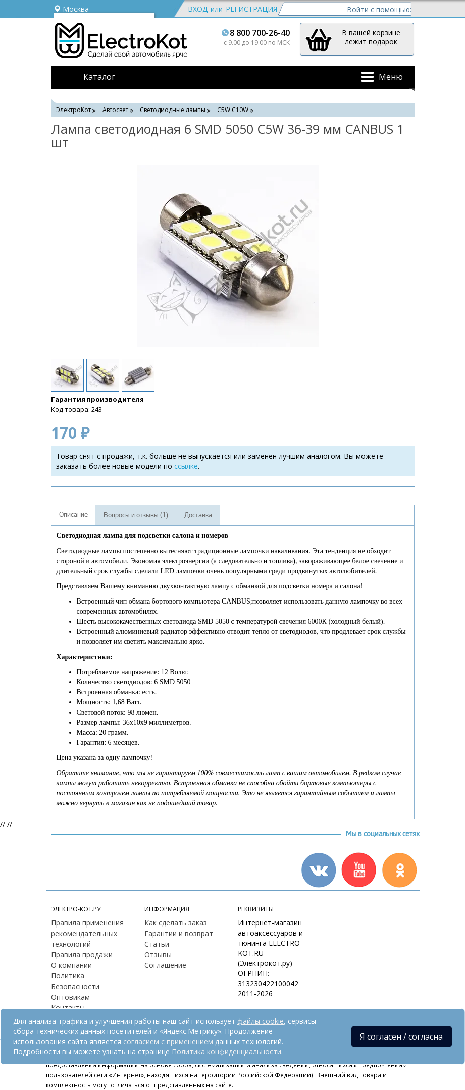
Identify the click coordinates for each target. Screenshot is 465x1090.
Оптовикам (70, 997)
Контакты (68, 1007)
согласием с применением (168, 1041)
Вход (198, 9)
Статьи (156, 944)
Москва (71, 9)
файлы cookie (260, 1021)
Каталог (99, 76)
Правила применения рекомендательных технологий (87, 933)
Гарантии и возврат (178, 933)
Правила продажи (82, 954)
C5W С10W (232, 109)
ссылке (186, 466)
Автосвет (115, 109)
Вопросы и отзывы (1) (136, 515)
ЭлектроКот (73, 109)
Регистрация (251, 9)
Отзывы (158, 954)
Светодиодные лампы (172, 109)
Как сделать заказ (175, 923)
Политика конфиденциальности (226, 1051)
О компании (71, 965)
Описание (73, 515)
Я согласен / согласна (401, 1036)
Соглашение (165, 965)
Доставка (198, 515)
